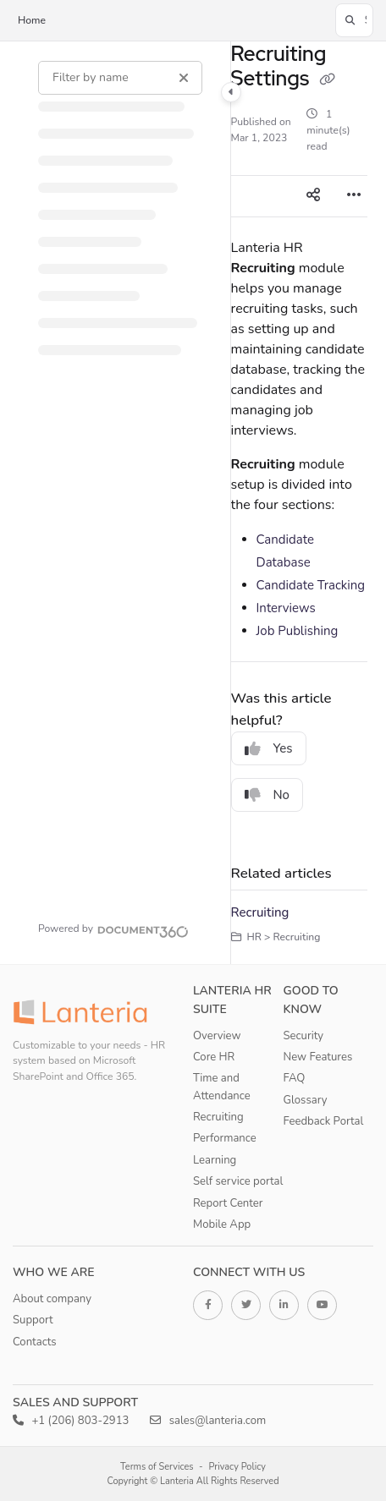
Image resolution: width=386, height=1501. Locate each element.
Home (32, 20)
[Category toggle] (231, 92)
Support (33, 1320)
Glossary (306, 1100)
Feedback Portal (324, 1121)
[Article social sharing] (313, 196)
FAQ (295, 1078)
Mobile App (222, 1224)
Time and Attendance (222, 1087)
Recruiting (260, 912)
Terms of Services (157, 1466)
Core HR (213, 1057)
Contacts (35, 1342)
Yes (269, 748)
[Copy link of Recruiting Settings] (326, 80)
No (267, 794)
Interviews (286, 608)
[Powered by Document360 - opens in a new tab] (113, 929)
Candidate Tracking (311, 585)
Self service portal (238, 1181)
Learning (214, 1160)
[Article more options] (353, 196)
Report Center (228, 1203)
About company (52, 1299)
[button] (354, 20)
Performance (224, 1138)
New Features (318, 1057)
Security (304, 1036)
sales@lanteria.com (208, 1420)
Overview (216, 1036)
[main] (299, 502)
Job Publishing (297, 630)
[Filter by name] (120, 78)
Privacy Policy (237, 1466)
